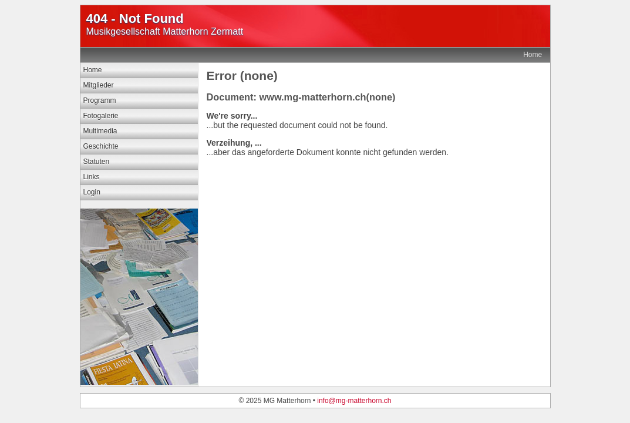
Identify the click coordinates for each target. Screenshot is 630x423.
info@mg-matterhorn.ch (354, 401)
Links (91, 177)
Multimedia (100, 131)
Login (91, 192)
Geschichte (101, 146)
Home (532, 55)
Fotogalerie (101, 116)
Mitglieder (98, 85)
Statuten (96, 161)
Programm (99, 100)
